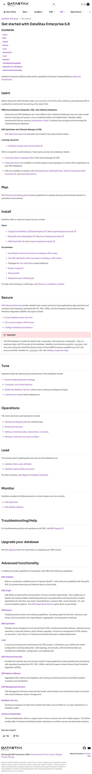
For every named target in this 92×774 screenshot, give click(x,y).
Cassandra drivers (12, 163)
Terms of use (48, 755)
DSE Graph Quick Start (41, 604)
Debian (31, 263)
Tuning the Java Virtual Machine (18, 384)
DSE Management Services (13, 687)
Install (5, 42)
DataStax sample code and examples (24, 146)
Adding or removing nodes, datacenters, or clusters (26, 432)
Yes (6, 736)
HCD (52, 12)
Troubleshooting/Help (12, 63)
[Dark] (84, 4)
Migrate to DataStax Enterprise (35, 475)
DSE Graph (6, 590)
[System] (88, 4)
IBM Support (56, 528)
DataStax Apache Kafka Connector (19, 469)
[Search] (54, 4)
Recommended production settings (20, 380)
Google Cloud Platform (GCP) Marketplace (26, 231)
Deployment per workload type (21, 278)
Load (5, 56)
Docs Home (9, 12)
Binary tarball (13, 273)
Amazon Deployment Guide (41, 241)
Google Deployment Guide (62, 231)
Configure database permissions (19, 327)
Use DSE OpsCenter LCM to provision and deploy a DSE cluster (35, 258)
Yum (21, 263)
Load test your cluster (14, 394)
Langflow (39, 12)
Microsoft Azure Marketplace (20, 236)
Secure (5, 45)
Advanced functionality (12, 70)
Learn (5, 35)
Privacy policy (36, 755)
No (16, 736)
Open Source (77, 12)
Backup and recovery (13, 427)
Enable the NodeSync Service (17, 389)
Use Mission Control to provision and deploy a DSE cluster (32, 253)
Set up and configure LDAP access (19, 322)
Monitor (6, 60)
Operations (7, 52)
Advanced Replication (11, 714)
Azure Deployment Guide (50, 236)
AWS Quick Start (15, 241)
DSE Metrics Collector (14, 507)
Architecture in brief (39, 120)
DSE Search (6, 610)
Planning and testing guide (16, 195)
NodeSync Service (9, 700)
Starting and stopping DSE (16, 422)
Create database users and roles (19, 317)
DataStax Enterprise (9, 18)
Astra (26, 12)
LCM (24, 134)
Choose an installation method (51, 284)
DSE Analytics (7, 577)
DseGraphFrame (56, 171)
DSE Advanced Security (11, 305)
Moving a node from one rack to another (22, 437)
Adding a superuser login (57, 350)
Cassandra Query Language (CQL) (19, 158)
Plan (4, 38)
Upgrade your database (12, 67)
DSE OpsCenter (11, 134)
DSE (63, 12)
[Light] (81, 4)
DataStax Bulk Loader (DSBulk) (18, 464)
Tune (5, 49)
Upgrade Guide (15, 550)
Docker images (14, 268)
